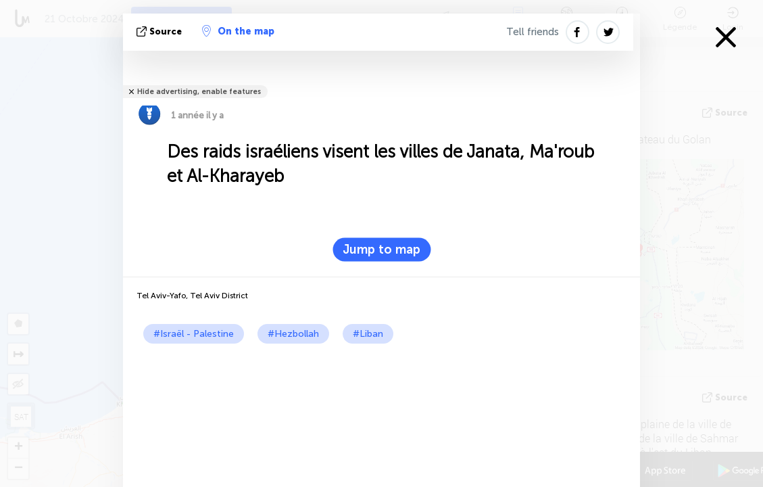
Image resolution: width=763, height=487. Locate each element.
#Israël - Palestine (193, 334)
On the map (238, 31)
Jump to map (381, 249)
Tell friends (532, 32)
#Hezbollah (293, 334)
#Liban (368, 334)
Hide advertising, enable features (199, 91)
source (160, 31)
